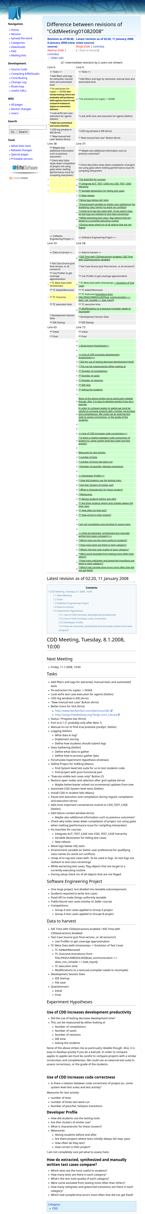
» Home (14, 30)
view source (85, 43)
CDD (55, 1208)
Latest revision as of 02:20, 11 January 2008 (105, 39)
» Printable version (21, 159)
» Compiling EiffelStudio (24, 74)
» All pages (16, 104)
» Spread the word (20, 38)
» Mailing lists (17, 55)
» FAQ (12, 51)
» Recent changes (20, 109)
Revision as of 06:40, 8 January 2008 (60, 41)
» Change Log (17, 82)
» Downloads (17, 47)
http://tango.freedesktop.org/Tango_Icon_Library (86, 715)
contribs (52, 54)
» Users (13, 113)
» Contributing (18, 78)
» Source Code (18, 69)
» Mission (15, 34)
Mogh (80, 46)
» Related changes (20, 150)
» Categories (17, 43)
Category (54, 1204)
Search (12, 121)
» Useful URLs (17, 90)
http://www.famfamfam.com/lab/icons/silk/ (82, 711)
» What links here (20, 146)
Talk (61, 50)
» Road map (16, 86)
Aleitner (52, 50)
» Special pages (18, 154)
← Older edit (55, 58)
